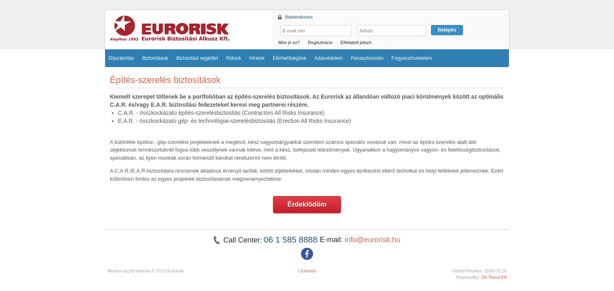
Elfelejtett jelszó (356, 42)
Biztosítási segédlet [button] (197, 58)
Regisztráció (320, 42)
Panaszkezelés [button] (367, 58)
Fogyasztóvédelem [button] (411, 58)
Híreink (257, 58)
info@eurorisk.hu (372, 240)
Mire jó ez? (289, 42)
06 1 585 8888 (292, 239)
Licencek (307, 270)
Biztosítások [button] (155, 58)
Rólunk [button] (233, 58)
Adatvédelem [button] (329, 58)
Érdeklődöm (307, 204)
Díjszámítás (121, 58)
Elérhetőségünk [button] (289, 58)
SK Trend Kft (494, 277)
